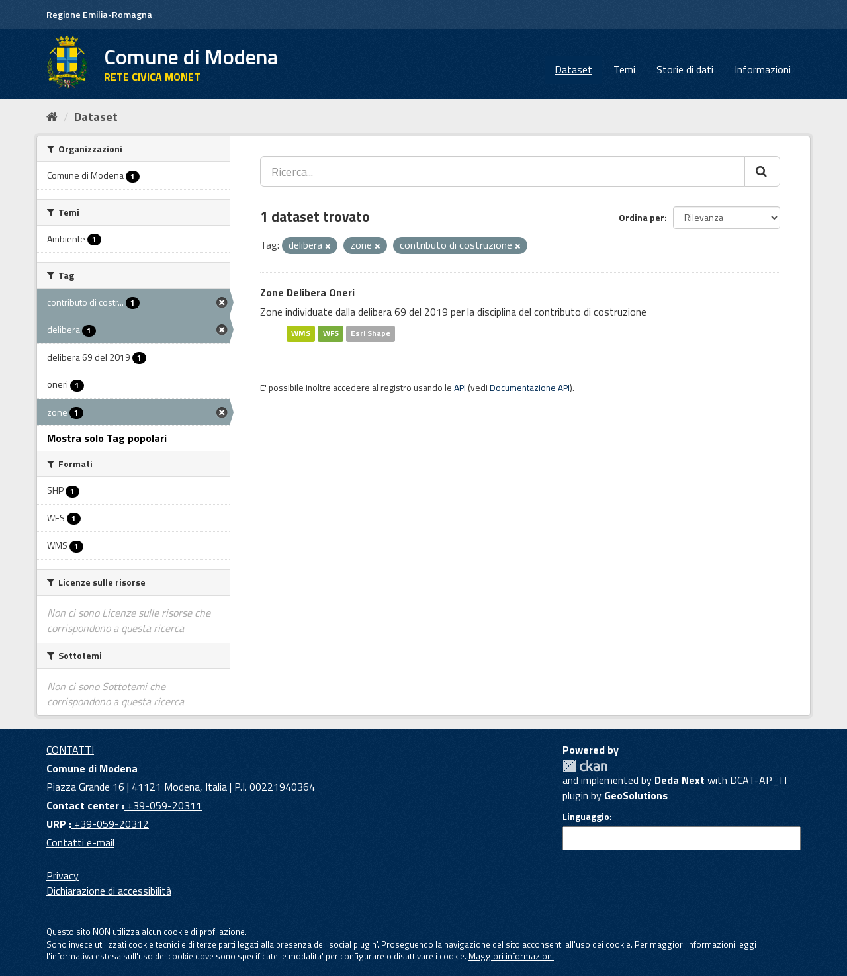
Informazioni (763, 69)
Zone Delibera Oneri (307, 292)
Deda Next (679, 780)
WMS (300, 333)
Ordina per (641, 217)
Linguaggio (585, 816)
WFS (331, 333)
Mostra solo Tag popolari (107, 438)
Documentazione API (530, 387)
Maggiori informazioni (511, 956)
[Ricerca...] (502, 171)
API (460, 387)
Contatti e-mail (80, 842)
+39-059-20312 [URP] (110, 824)
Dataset (573, 69)
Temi (624, 69)
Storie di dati (684, 69)
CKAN (584, 766)
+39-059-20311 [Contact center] (163, 805)
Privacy (62, 875)
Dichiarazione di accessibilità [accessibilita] (108, 891)
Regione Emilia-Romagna (99, 14)
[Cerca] (762, 171)
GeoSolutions (636, 795)
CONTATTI (70, 750)
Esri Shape (370, 333)
